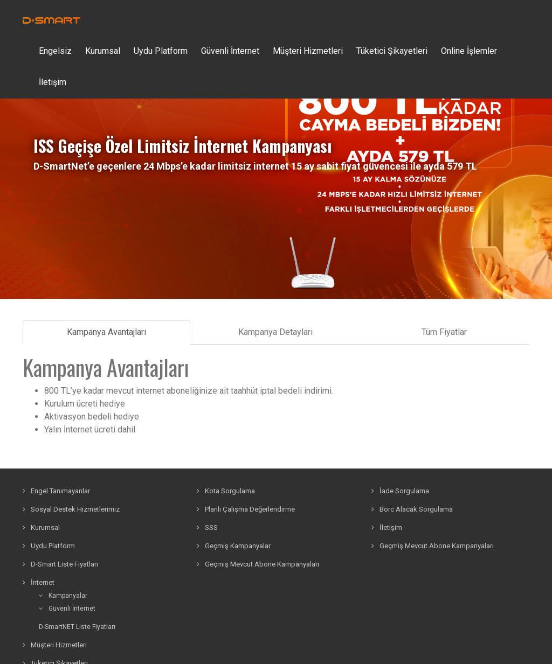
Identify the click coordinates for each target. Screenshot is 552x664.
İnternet (38, 582)
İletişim (52, 82)
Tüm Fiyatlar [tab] (444, 332)
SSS (207, 527)
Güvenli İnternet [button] (230, 51)
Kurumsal (102, 51)
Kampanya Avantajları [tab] (106, 332)
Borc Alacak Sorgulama (412, 509)
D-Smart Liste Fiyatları (60, 564)
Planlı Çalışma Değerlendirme (246, 509)
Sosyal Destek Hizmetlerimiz (71, 509)
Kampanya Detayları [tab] (275, 332)
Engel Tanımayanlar (56, 491)
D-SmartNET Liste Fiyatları (77, 627)
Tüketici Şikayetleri (391, 51)
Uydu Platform (161, 51)
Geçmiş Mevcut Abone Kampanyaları (258, 564)
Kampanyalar (63, 595)
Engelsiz (55, 51)
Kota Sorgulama (226, 491)
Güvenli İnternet (67, 608)
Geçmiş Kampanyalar (234, 546)
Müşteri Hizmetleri (308, 51)
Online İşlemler (469, 51)
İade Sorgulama (400, 491)
